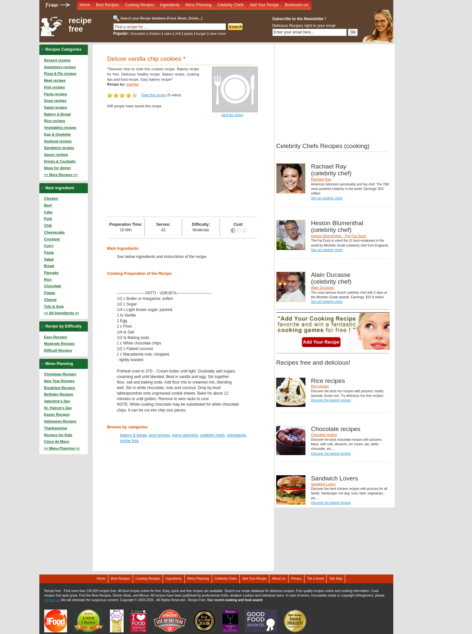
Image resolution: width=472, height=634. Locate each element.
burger (201, 33)
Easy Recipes (55, 337)
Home (85, 5)
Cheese (50, 300)
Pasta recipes (55, 94)
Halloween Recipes (60, 421)
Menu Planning (198, 5)
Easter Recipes (57, 414)
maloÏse (132, 84)
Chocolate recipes (324, 435)
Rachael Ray (321, 179)
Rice (47, 279)
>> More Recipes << (60, 175)
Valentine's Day (57, 401)
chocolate (137, 33)
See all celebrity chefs (327, 198)
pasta (188, 33)
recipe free (80, 24)
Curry (48, 246)
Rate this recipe (154, 95)
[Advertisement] (182, 167)
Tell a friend (315, 578)
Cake (48, 212)
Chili (48, 225)
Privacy (296, 578)
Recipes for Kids (58, 435)
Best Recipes (107, 5)
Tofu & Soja (53, 306)
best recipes (159, 435)
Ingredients (169, 5)
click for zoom (232, 115)
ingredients (236, 435)
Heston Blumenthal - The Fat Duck (338, 236)
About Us (278, 578)
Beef (48, 205)
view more (217, 33)
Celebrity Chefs (230, 5)
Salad (48, 259)
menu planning (185, 435)
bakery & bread (133, 435)
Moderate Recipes (59, 343)
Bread (49, 266)
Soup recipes (55, 100)
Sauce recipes (56, 154)
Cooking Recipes (140, 5)
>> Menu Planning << (62, 448)
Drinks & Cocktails (59, 161)
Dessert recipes (57, 60)
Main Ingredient (59, 188)
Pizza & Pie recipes (60, 73)
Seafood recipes (58, 141)
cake (167, 33)
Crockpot (52, 239)
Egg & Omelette (57, 134)
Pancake (51, 273)
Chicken (51, 198)
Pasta (48, 252)
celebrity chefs (212, 435)
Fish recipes (54, 87)
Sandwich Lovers (323, 484)
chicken (155, 33)
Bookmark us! (296, 5)
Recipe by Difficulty (63, 326)
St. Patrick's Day (58, 408)
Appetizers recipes (60, 67)
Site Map (335, 578)
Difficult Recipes (58, 350)
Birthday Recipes (58, 394)
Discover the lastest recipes (331, 400)
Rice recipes (54, 121)
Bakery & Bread (57, 114)
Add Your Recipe (264, 5)
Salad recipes (55, 107)
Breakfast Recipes (59, 388)
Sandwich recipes (59, 148)
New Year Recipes (59, 381)
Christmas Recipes (60, 374)
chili (178, 33)
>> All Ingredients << (61, 313)
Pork (48, 219)
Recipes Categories (63, 49)
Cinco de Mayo (56, 441)
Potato (49, 293)
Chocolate (52, 286)
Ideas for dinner (57, 168)
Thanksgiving (55, 428)
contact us (51, 600)
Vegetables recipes (60, 127)
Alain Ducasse (322, 288)
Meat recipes (55, 80)
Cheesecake (54, 232)
